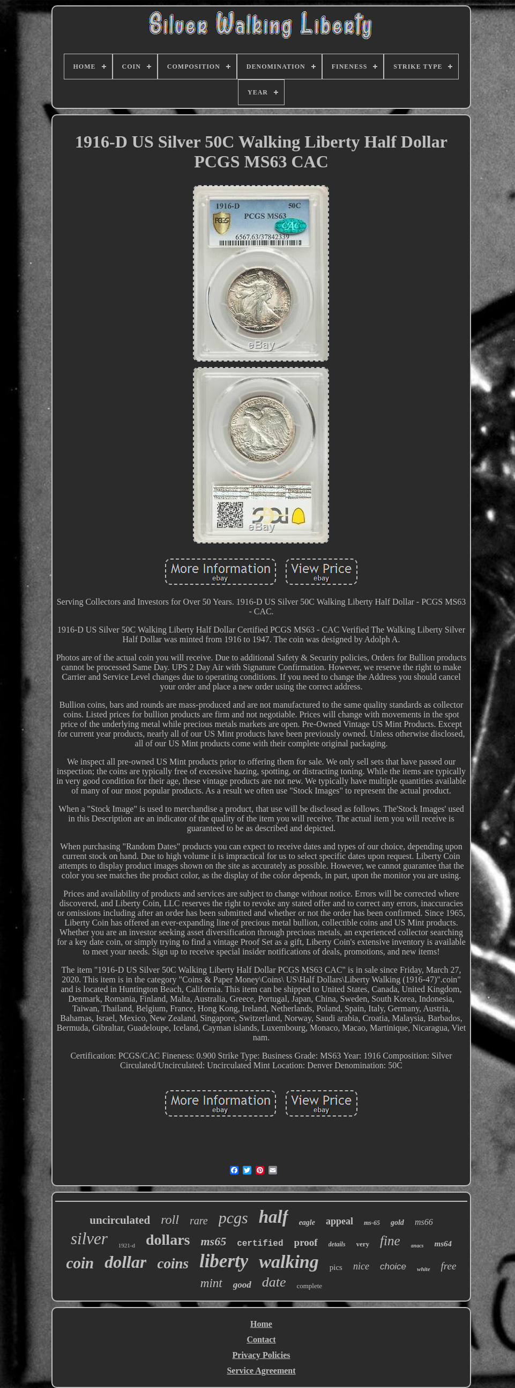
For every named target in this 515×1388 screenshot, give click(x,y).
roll (170, 1220)
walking (288, 1262)
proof (306, 1242)
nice (361, 1266)
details (337, 1244)
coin (80, 1263)
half (273, 1217)
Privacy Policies (261, 1355)
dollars (168, 1239)
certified (260, 1244)
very (363, 1244)
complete (309, 1286)
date (274, 1282)
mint (211, 1283)
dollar (125, 1262)
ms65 (213, 1241)
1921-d (126, 1245)
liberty (223, 1261)
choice (393, 1266)
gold (397, 1222)
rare (199, 1221)
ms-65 (372, 1223)
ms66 (424, 1222)
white (423, 1269)
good (242, 1285)
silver (89, 1238)
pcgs (233, 1218)
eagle (307, 1222)
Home (261, 1323)
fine (390, 1240)
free (449, 1266)
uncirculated (119, 1220)
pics (336, 1267)
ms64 (443, 1243)
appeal (339, 1221)
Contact (261, 1339)
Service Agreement (261, 1370)
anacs (417, 1246)
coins (173, 1263)
